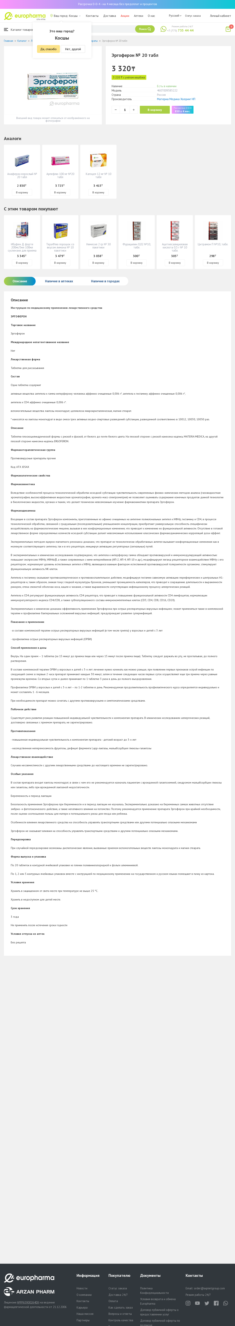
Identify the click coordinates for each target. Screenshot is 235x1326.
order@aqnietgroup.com (209, 1288)
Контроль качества (120, 1320)
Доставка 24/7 (118, 1295)
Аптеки (138, 16)
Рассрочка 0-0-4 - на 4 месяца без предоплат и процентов (117, 4)
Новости (82, 1288)
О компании (84, 1295)
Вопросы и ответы (120, 1314)
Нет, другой (73, 49)
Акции (125, 16)
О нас (151, 16)
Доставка (109, 16)
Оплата (113, 1301)
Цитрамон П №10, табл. (213, 244)
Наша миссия (85, 1314)
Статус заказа (193, 15)
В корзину (155, 110)
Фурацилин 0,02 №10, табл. (137, 245)
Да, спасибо (48, 49)
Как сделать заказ (120, 1307)
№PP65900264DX (28, 1302)
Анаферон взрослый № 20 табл (22, 175)
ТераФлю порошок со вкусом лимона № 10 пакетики (60, 247)
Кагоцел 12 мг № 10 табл (98, 175)
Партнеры (83, 1320)
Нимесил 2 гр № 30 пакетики (98, 245)
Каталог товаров (19, 29)
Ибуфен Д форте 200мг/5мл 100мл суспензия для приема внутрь (22, 248)
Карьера (82, 1307)
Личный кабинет (220, 16)
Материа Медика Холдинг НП (176, 99)
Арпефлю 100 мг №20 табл (60, 175)
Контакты (92, 16)
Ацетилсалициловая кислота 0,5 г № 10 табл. (175, 247)
